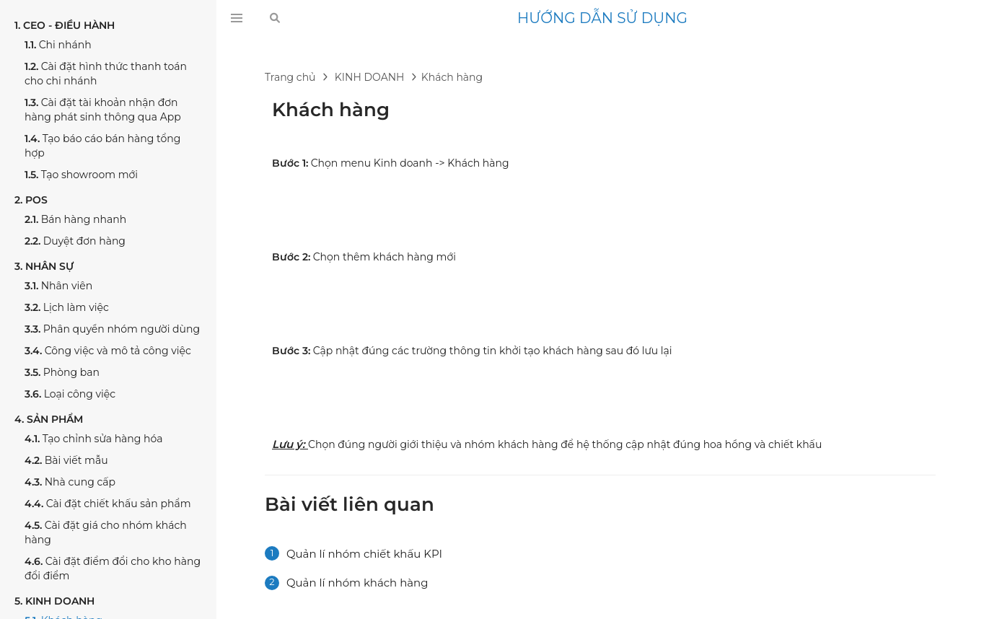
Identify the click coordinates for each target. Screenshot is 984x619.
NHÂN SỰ (44, 266)
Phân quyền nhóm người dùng (112, 328)
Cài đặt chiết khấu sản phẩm (108, 503)
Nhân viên (58, 285)
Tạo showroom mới (81, 174)
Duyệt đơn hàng (75, 240)
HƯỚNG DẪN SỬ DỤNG (602, 18)
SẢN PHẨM (48, 419)
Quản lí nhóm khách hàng (357, 582)
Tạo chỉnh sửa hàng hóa (94, 438)
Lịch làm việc (67, 307)
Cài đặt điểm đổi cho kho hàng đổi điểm (113, 568)
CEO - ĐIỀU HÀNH (64, 25)
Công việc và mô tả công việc (108, 350)
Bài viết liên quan (349, 504)
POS (31, 199)
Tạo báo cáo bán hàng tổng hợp (102, 145)
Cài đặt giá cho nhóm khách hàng (106, 532)
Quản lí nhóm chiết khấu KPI (364, 554)
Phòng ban (62, 372)
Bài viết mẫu (66, 460)
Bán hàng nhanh (75, 219)
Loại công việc (70, 393)
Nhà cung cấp (70, 481)
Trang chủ (290, 77)
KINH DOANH (54, 600)
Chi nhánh (58, 44)
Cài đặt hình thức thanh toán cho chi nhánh (106, 73)
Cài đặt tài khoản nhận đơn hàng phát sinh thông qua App (103, 109)
